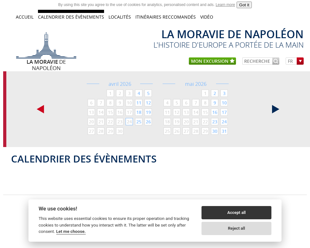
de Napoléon (46, 61)
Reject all (236, 228)
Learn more (225, 5)
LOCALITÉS (119, 17)
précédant (40, 109)
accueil (25, 17)
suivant (276, 109)
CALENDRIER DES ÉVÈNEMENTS (71, 17)
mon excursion (213, 61)
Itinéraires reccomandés (165, 17)
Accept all (236, 212)
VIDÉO (206, 17)
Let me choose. (71, 231)
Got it (244, 5)
